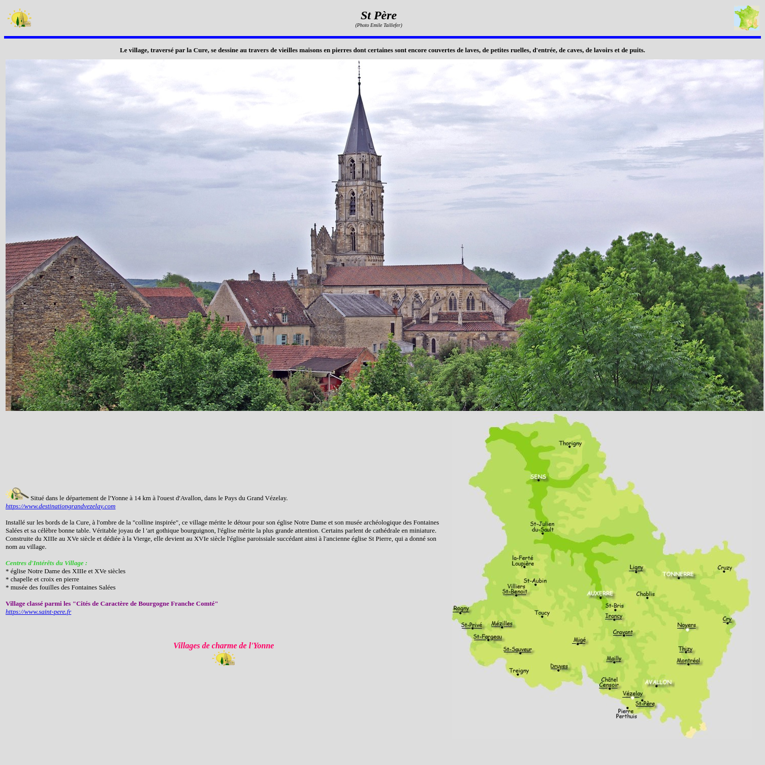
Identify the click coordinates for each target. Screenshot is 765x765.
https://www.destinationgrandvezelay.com (60, 506)
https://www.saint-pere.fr (38, 611)
